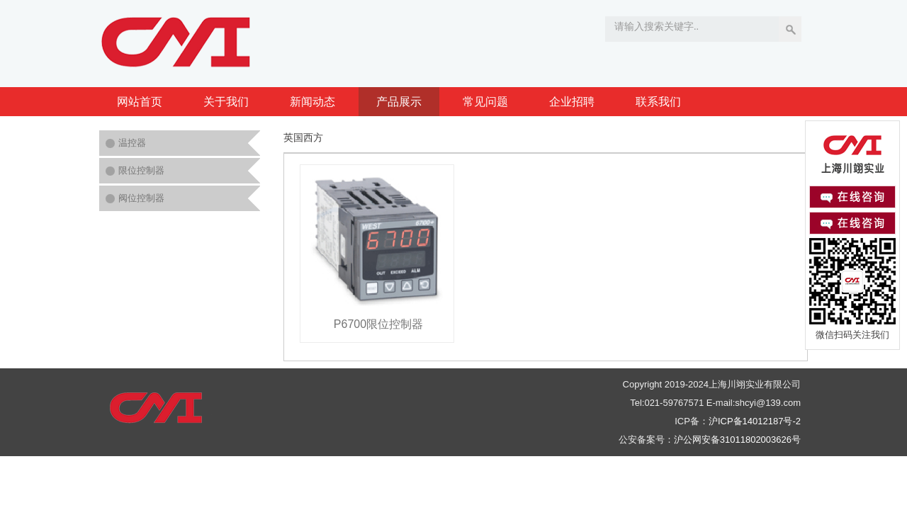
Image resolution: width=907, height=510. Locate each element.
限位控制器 (141, 170)
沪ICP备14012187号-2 (755, 421)
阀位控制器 (141, 198)
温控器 (132, 142)
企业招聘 (572, 102)
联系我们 (658, 102)
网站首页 (139, 102)
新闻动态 (312, 102)
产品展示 (399, 102)
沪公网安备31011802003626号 (737, 439)
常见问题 (485, 102)
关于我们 (226, 102)
